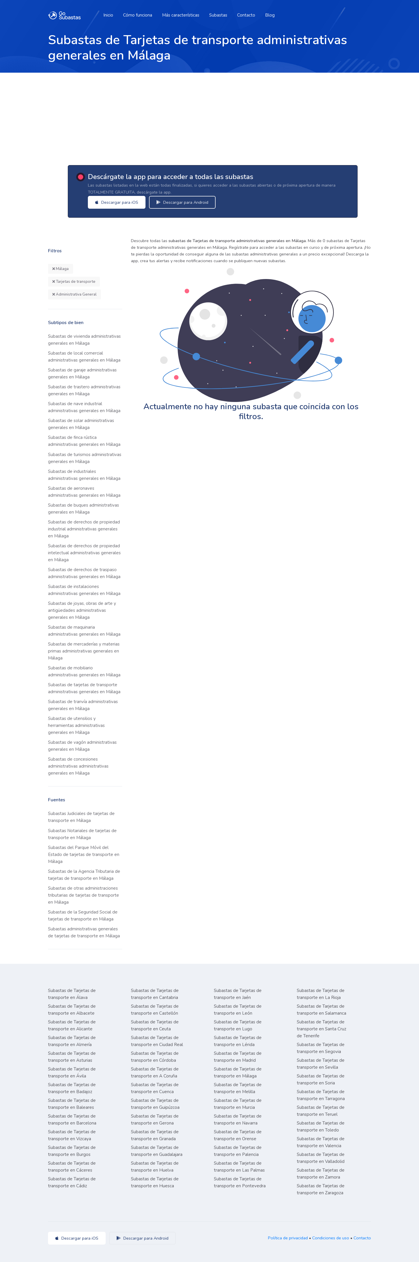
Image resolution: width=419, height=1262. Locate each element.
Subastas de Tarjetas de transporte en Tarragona (321, 1095)
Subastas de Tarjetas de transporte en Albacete (72, 1009)
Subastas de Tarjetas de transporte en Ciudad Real (157, 1041)
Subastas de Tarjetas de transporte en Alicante (72, 1025)
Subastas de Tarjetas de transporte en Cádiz (72, 1182)
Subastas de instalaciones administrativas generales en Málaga (84, 590)
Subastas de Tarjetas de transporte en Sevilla (321, 1063)
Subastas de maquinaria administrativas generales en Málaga (84, 630)
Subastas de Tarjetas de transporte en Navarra (238, 1119)
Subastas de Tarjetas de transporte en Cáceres (72, 1166)
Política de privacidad (288, 1238)
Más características (180, 15)
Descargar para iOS (124, 202)
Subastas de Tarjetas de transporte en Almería (72, 1041)
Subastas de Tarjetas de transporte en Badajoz (72, 1088)
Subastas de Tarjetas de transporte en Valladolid (321, 1158)
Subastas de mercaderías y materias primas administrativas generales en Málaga (84, 651)
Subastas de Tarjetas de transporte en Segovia (321, 1048)
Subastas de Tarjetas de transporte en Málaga (238, 1072)
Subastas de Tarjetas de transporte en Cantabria (155, 994)
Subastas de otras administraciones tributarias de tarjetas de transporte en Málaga (83, 895)
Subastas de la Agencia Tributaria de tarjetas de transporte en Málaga (84, 874)
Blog (270, 15)
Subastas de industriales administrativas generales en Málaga (84, 475)
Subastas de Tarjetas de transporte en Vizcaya (72, 1135)
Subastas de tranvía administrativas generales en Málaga (83, 705)
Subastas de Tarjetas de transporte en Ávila (72, 1072)
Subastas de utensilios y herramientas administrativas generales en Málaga (76, 725)
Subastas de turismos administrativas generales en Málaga (84, 458)
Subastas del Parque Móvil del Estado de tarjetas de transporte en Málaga (83, 854)
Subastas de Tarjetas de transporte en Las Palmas (239, 1166)
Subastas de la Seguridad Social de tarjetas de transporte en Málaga (83, 915)
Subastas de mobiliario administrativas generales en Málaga (84, 671)
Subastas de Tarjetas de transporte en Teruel (321, 1110)
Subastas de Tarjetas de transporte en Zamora (321, 1173)
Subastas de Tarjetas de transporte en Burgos (72, 1151)
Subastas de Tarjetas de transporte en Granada (155, 1135)
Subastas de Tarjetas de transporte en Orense (238, 1135)
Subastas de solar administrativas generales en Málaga (81, 424)
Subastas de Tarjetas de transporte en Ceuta (155, 1025)
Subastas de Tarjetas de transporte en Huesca (155, 1182)
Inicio (108, 15)
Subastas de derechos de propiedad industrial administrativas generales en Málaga (84, 529)
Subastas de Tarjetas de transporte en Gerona (155, 1119)
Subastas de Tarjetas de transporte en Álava (72, 994)
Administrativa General (74, 294)
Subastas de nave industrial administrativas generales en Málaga (84, 407)
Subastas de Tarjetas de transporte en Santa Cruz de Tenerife (321, 1029)
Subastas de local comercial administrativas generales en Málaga (84, 356)
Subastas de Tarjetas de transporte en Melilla (238, 1088)
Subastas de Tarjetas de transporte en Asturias (72, 1056)
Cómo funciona (137, 15)
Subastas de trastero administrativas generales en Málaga (84, 390)
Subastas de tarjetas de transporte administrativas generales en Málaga (84, 688)
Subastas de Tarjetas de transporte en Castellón (155, 1009)
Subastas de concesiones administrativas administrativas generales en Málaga (78, 766)
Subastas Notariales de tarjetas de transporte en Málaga (82, 834)
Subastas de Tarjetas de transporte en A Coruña (155, 1072)
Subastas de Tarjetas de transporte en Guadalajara (156, 1151)
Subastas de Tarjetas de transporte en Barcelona (72, 1119)
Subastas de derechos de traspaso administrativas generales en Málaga (84, 573)
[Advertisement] (209, 116)
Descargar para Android (190, 202)
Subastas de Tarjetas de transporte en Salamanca (321, 1009)
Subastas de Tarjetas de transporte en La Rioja (321, 994)
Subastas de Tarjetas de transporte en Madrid (238, 1056)
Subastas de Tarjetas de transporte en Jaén (238, 994)
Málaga (60, 268)
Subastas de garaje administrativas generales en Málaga (82, 373)
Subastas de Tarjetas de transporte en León (238, 1009)
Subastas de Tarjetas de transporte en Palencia (238, 1151)
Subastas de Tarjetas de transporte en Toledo (321, 1126)
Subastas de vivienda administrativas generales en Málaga (84, 339)
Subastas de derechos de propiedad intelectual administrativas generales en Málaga (84, 553)
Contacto (246, 15)
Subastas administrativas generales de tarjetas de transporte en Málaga (84, 932)
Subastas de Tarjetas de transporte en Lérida (238, 1041)
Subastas (218, 15)
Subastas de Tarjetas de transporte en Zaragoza (321, 1189)
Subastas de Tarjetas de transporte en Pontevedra (240, 1182)
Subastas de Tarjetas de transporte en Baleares (72, 1103)
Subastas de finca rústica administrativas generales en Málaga (84, 441)
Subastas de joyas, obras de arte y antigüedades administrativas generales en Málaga (82, 610)
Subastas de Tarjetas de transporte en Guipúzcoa (155, 1103)
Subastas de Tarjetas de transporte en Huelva (155, 1166)
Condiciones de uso (330, 1238)
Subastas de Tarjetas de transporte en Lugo (238, 1025)
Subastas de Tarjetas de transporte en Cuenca (155, 1088)
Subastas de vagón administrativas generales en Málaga (82, 745)
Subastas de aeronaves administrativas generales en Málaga (84, 491)
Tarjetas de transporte (73, 281)
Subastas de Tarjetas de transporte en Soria (321, 1079)
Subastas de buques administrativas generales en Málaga (83, 508)
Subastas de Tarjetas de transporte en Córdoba (155, 1056)
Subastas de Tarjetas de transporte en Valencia (321, 1142)
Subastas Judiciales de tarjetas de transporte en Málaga (81, 817)
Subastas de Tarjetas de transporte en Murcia (238, 1103)
